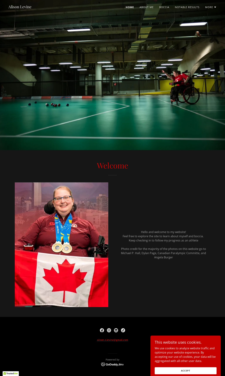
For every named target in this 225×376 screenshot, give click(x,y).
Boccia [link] (164, 7)
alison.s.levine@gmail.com (112, 340)
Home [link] (130, 7)
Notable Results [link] (187, 7)
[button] (211, 7)
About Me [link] (147, 7)
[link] (19, 7)
